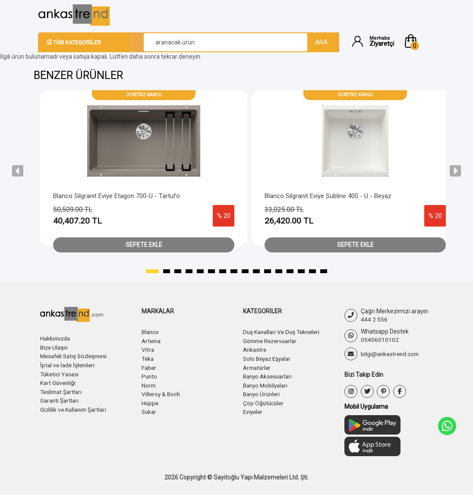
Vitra (148, 349)
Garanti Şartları (60, 398)
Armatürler (258, 366)
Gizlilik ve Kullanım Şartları (75, 407)
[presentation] (17, 171)
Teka (148, 357)
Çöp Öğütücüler (264, 400)
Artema (152, 340)
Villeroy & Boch (162, 392)
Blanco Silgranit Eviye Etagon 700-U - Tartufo (116, 196)
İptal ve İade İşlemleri (69, 364)
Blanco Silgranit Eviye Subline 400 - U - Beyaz (328, 196)
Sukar (150, 409)
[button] (419, 41)
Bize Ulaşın (55, 347)
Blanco (151, 331)
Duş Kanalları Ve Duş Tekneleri (284, 331)
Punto (150, 375)
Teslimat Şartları (62, 390)
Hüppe (150, 400)
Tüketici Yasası (60, 372)
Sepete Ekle (144, 244)
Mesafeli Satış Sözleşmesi (76, 355)
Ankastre (255, 349)
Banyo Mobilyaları (267, 383)
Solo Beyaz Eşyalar (269, 357)
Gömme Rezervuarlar (272, 340)
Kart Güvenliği (58, 381)
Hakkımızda (56, 338)
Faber (149, 366)
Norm (149, 383)
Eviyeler (253, 409)
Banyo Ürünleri (263, 392)
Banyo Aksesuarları (269, 375)
